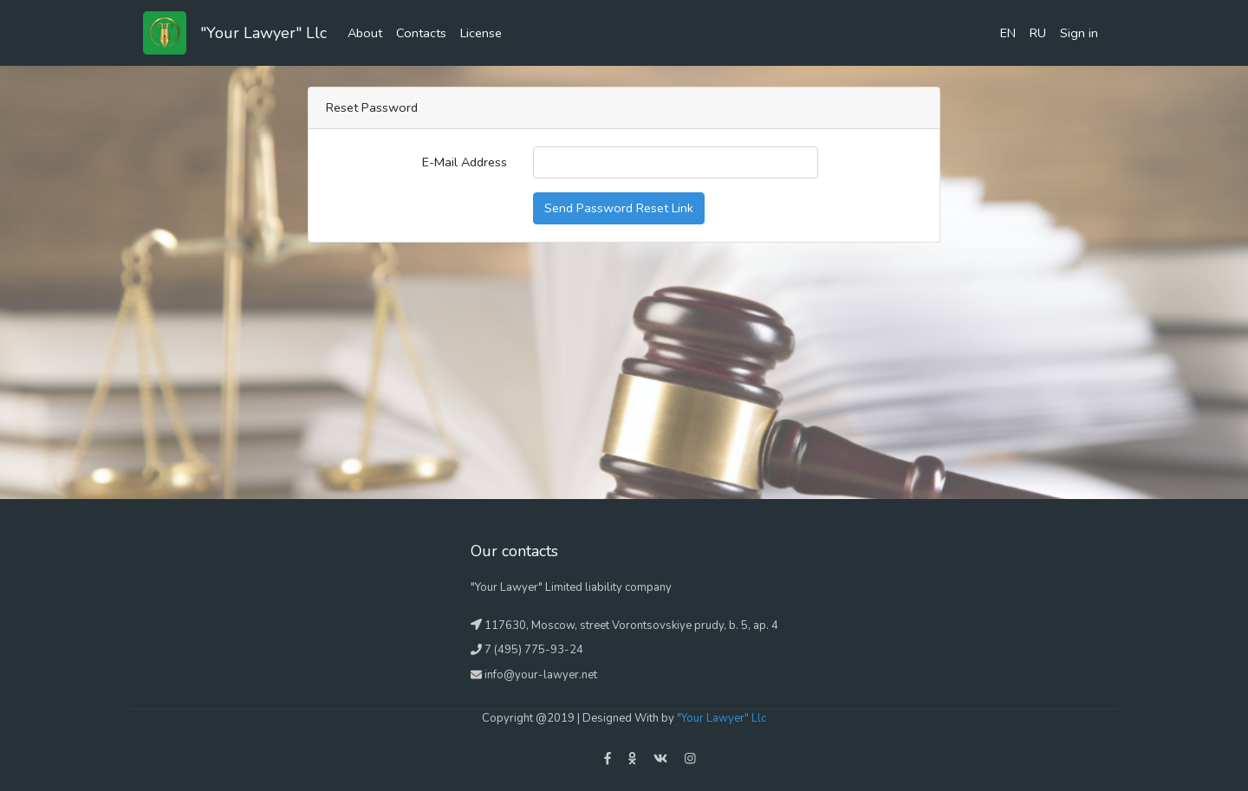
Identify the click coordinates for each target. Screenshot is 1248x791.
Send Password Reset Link (618, 208)
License (481, 33)
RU (1038, 33)
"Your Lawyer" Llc (263, 33)
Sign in (1079, 33)
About (365, 33)
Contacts (421, 33)
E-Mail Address (464, 162)
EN (1008, 33)
